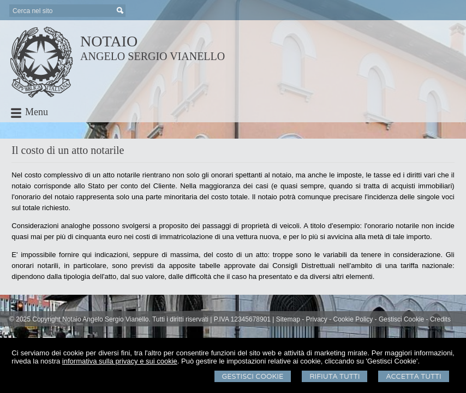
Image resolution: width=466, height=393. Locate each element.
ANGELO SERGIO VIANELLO (152, 56)
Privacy (316, 319)
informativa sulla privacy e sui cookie (119, 361)
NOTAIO (109, 41)
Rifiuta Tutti (334, 376)
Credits (440, 319)
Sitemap (288, 319)
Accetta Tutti (413, 376)
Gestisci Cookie (253, 376)
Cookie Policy (353, 319)
